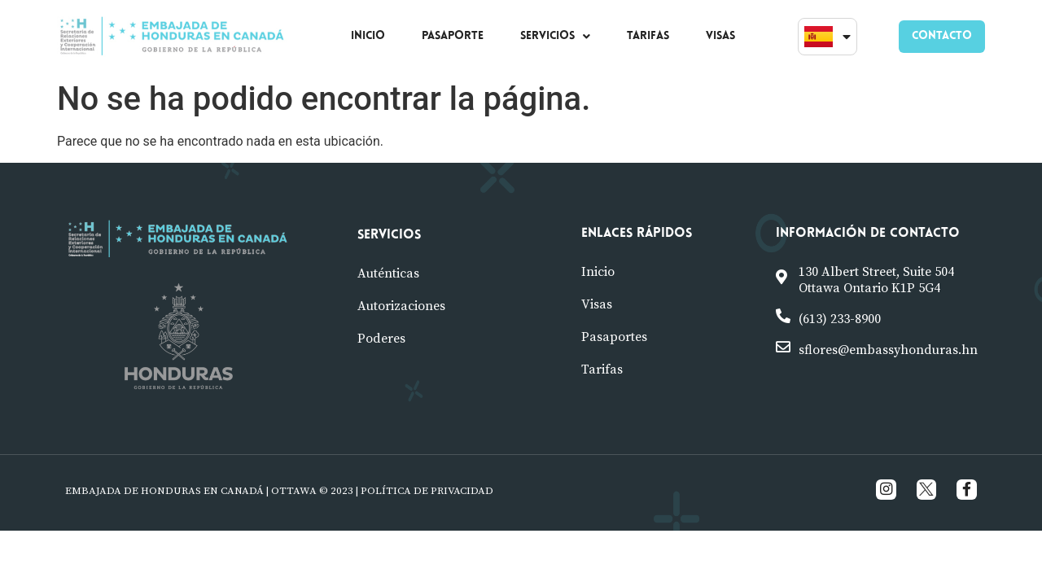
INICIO (368, 36)
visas (596, 304)
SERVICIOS (555, 36)
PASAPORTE (453, 36)
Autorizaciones (401, 306)
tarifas (602, 369)
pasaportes (614, 337)
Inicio (598, 272)
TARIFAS (648, 36)
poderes (381, 338)
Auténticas (388, 273)
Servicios (389, 235)
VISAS (720, 36)
